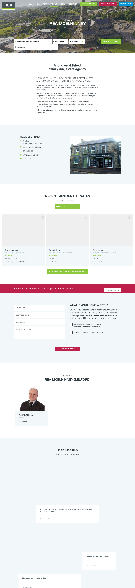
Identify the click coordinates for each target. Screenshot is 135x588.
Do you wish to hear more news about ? (88, 327)
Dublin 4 (60, 539)
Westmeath (60, 565)
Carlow (38, 534)
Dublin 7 (39, 543)
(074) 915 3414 (28, 145)
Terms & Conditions (68, 585)
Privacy (80, 585)
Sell (37, 4)
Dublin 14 (49, 548)
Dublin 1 (60, 537)
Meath (49, 561)
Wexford (39, 567)
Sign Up (14, 570)
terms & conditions (82, 321)
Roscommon (50, 563)
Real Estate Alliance (38, 585)
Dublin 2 (39, 539)
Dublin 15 (60, 548)
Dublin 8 (49, 543)
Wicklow (49, 567)
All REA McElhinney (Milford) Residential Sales (67, 265)
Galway (38, 554)
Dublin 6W (60, 541)
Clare (59, 534)
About (54, 4)
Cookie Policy (55, 585)
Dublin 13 (39, 548)
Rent (45, 4)
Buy (30, 4)
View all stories (67, 503)
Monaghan (60, 561)
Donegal (49, 537)
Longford (49, 559)
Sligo (59, 563)
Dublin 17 (49, 550)
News (62, 4)
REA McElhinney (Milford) (28, 41)
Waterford (50, 565)
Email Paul (24, 415)
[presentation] (83, 332)
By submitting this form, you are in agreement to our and (89, 320)
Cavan (48, 534)
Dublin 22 (49, 552)
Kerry (48, 554)
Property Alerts (88, 4)
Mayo (38, 561)
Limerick (39, 559)
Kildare (59, 554)
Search (106, 41)
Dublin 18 (60, 550)
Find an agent (126, 4)
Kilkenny (39, 556)
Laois (48, 556)
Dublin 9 (60, 543)
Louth (59, 559)
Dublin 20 (39, 552)
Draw (116, 41)
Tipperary (39, 565)
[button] (93, 41)
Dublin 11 (49, 545)
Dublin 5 (39, 541)
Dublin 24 (60, 552)
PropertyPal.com (105, 585)
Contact (73, 4)
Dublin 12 (60, 545)
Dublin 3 (49, 539)
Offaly (38, 563)
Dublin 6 (49, 541)
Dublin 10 (39, 545)
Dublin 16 (39, 550)
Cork (38, 537)
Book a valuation (108, 4)
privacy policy (96, 321)
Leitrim (59, 556)
